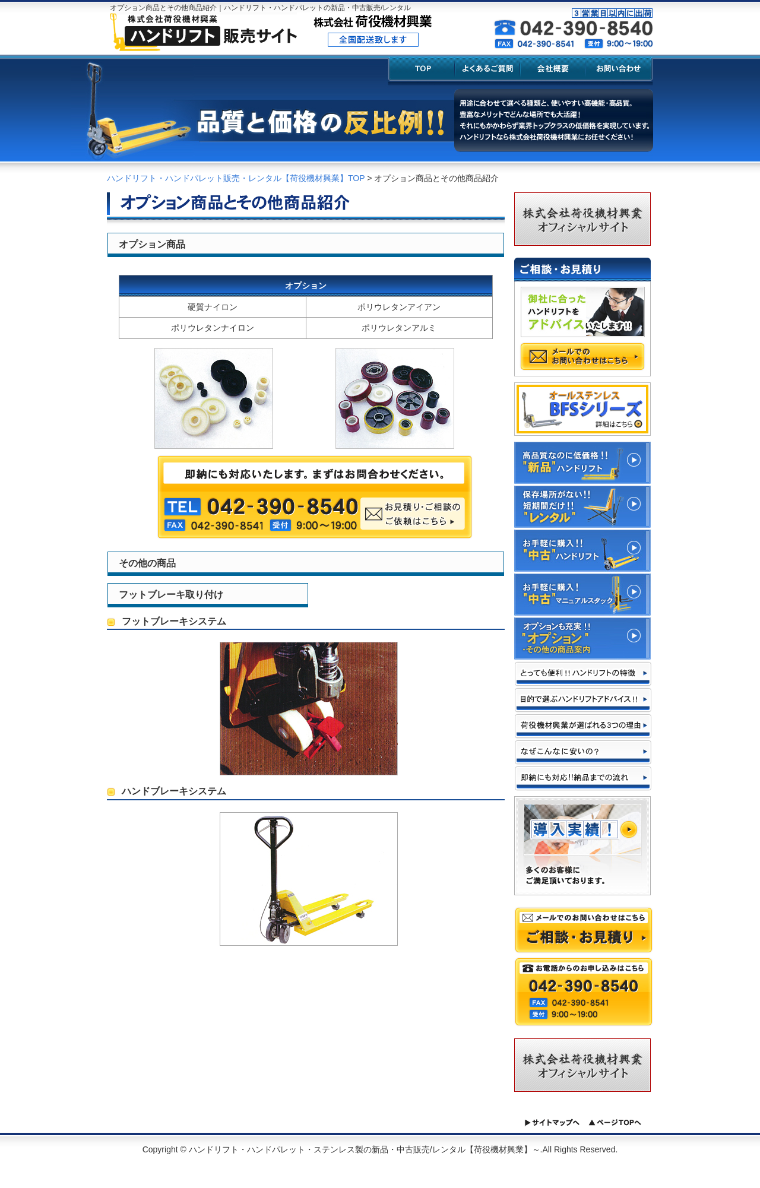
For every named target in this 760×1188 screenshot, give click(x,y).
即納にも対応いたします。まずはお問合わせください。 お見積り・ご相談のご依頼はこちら (315, 497)
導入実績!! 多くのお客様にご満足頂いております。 (582, 845)
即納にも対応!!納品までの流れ (583, 778)
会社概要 (553, 70)
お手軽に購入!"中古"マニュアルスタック (582, 595)
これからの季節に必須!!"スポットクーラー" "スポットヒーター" (582, 638)
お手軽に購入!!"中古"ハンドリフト (582, 551)
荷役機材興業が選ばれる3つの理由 (583, 726)
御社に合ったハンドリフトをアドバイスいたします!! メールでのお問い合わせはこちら (582, 328)
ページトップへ (614, 1123)
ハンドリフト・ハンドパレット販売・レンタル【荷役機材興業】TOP (236, 178)
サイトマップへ (552, 1123)
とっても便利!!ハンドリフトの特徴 (583, 673)
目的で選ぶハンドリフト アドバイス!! (583, 700)
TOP (421, 70)
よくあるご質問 (488, 70)
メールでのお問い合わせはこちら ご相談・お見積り (583, 930)
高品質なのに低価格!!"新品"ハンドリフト (582, 463)
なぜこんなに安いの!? (583, 752)
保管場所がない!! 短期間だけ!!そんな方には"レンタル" (582, 507)
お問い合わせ (619, 70)
